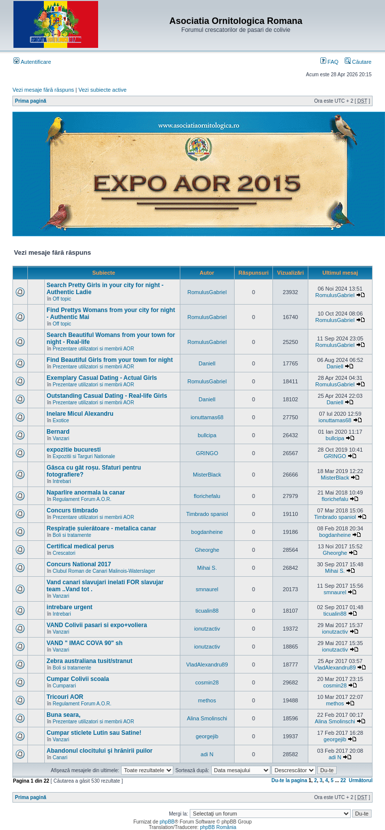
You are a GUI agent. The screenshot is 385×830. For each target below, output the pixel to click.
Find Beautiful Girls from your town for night (110, 359)
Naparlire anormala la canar (86, 492)
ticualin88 (206, 611)
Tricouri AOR (65, 696)
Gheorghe (207, 550)
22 (343, 780)
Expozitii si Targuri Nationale (84, 456)
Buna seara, (64, 714)
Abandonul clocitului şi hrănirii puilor (100, 750)
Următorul (361, 780)
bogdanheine (207, 532)
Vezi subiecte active (103, 90)
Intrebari (62, 481)
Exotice (61, 420)
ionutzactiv (207, 629)
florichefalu (207, 496)
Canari (60, 757)
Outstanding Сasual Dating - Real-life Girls (107, 395)
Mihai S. (207, 568)
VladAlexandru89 (207, 664)
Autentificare (32, 62)
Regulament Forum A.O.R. (82, 499)
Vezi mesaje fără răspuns (43, 90)
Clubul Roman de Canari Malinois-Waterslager (104, 571)
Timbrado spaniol (207, 514)
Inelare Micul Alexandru (80, 413)
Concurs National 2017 (79, 564)
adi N (207, 754)
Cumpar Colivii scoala (78, 678)
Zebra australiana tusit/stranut (89, 661)
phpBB (166, 822)
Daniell (207, 363)
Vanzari (61, 438)
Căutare (358, 62)
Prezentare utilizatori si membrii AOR (93, 348)
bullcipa (207, 435)
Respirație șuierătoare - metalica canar (101, 528)
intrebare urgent (70, 607)
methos (207, 700)
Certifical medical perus (80, 546)
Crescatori (64, 553)
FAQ (329, 62)
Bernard (58, 431)
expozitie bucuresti (74, 449)
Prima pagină (30, 101)
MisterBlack (207, 475)
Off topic (62, 299)
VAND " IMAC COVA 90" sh (85, 643)
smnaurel (207, 589)
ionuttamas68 (207, 417)
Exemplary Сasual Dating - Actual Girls (102, 377)
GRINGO (207, 453)
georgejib (207, 736)
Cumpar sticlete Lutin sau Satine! (94, 732)
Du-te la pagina (289, 780)
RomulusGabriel (207, 292)
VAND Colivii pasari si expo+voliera (97, 625)
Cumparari (64, 685)
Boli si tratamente (72, 535)
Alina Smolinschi (207, 718)
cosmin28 (207, 682)
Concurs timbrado (72, 510)
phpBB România (218, 827)
